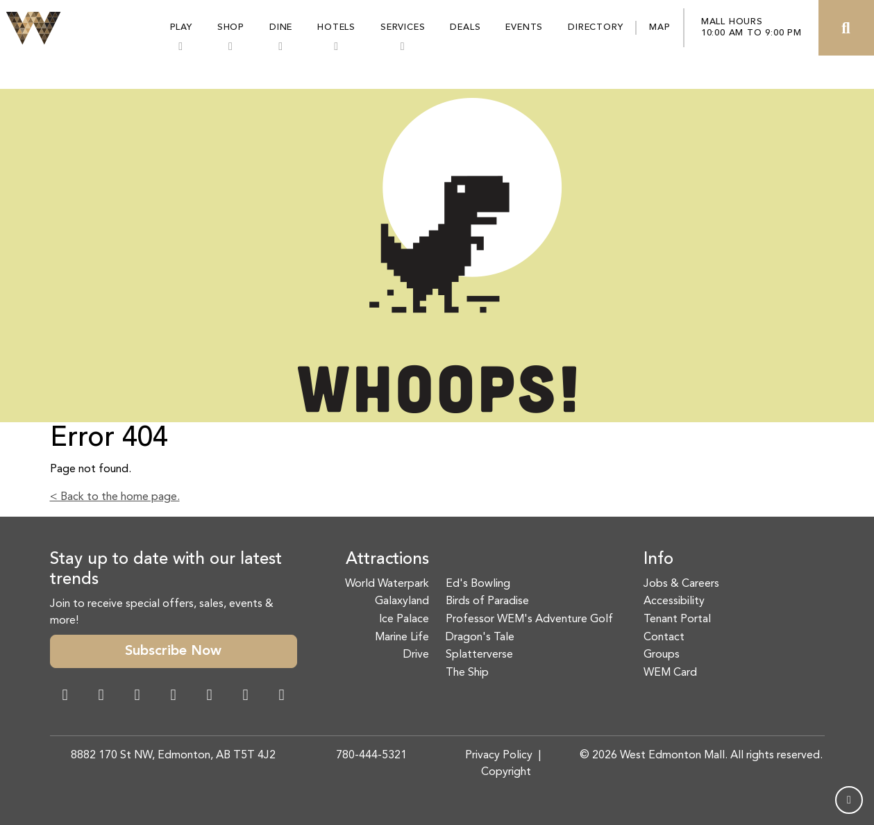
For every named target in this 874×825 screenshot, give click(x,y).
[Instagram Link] (101, 696)
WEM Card (670, 672)
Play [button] (181, 27)
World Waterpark (387, 584)
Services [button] (402, 27)
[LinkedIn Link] (282, 696)
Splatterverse (479, 654)
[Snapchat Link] (137, 696)
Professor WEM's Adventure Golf (529, 619)
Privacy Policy (498, 755)
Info (658, 559)
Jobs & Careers (681, 584)
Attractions (387, 559)
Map (659, 27)
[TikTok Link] (245, 696)
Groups (662, 654)
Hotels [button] (336, 27)
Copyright (506, 772)
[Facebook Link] (65, 696)
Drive (416, 654)
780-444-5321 (371, 755)
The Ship (467, 672)
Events (524, 27)
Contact (664, 637)
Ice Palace (404, 619)
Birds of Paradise (487, 601)
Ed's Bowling (478, 584)
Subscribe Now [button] (173, 651)
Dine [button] (280, 27)
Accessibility (674, 601)
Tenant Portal (677, 619)
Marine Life (402, 637)
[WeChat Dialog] (209, 696)
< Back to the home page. (115, 497)
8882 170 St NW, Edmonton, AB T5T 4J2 (173, 755)
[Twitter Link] (173, 696)
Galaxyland (402, 601)
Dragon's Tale (480, 637)
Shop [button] (230, 27)
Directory (595, 27)
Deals (465, 27)
